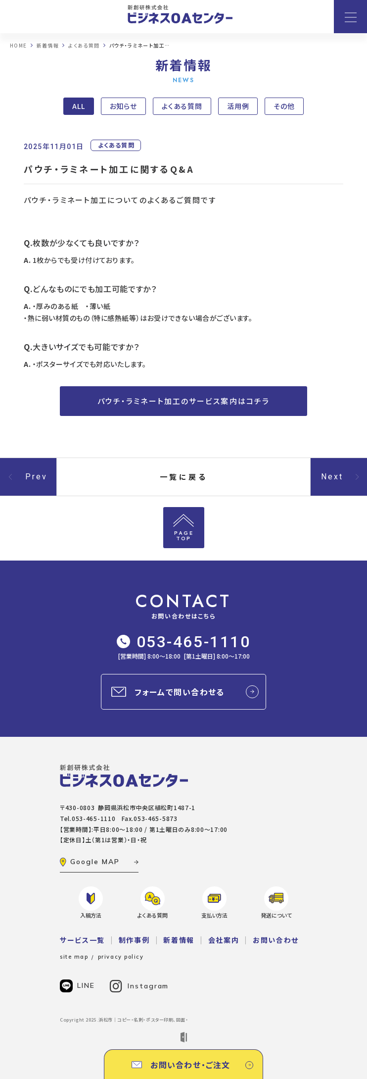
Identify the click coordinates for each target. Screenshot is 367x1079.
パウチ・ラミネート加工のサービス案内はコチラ (183, 401)
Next (332, 476)
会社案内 (223, 940)
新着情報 (178, 940)
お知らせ (124, 106)
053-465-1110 (184, 642)
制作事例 (134, 940)
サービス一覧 (82, 940)
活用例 (238, 106)
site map (74, 956)
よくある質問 (182, 106)
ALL (78, 106)
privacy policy (121, 956)
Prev (36, 476)
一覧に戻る (184, 476)
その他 (284, 106)
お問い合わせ (276, 940)
